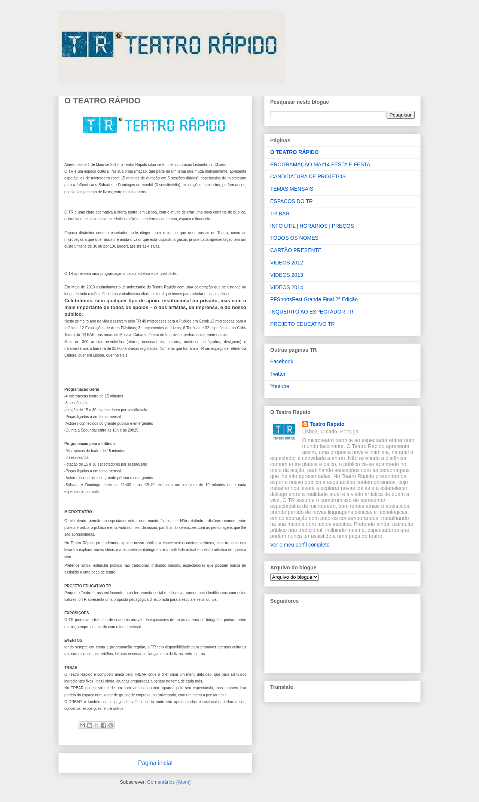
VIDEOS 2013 (286, 275)
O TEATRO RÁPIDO (294, 152)
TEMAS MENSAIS (291, 189)
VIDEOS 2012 (286, 263)
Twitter (278, 374)
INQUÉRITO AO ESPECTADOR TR (311, 312)
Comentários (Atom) (168, 782)
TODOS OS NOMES (294, 238)
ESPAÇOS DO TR (291, 201)
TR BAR (279, 214)
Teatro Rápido (327, 424)
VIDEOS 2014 (286, 287)
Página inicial (155, 763)
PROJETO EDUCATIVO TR (302, 324)
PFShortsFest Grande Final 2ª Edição (314, 299)
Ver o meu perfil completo (300, 545)
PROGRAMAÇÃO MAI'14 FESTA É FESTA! (321, 164)
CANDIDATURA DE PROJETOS (308, 176)
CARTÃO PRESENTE (295, 250)
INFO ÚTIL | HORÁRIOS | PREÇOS (312, 226)
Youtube (279, 386)
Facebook (281, 361)
